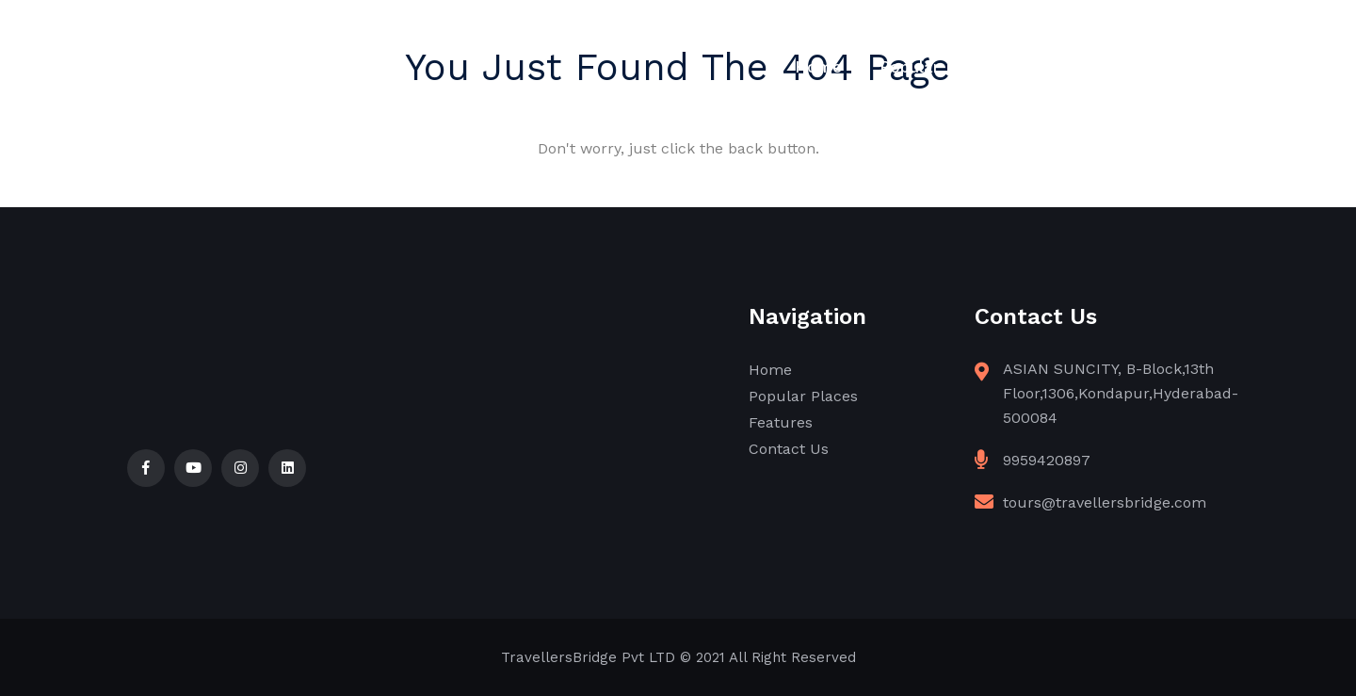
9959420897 (1046, 460)
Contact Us (1185, 66)
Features (1069, 66)
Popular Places (938, 66)
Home (818, 66)
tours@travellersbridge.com (1104, 502)
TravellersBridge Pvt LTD (588, 657)
